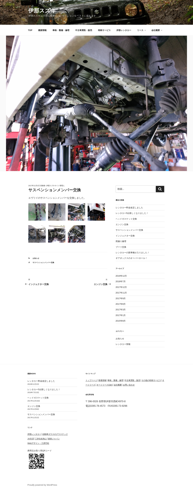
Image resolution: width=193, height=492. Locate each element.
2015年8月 (121, 321)
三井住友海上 (41, 439)
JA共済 (30, 439)
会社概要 (157, 30)
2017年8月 (121, 304)
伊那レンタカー (123, 30)
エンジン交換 (122, 224)
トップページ (91, 380)
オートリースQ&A (104, 385)
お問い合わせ (129, 385)
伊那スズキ (42, 11)
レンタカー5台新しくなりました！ (132, 213)
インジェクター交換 (125, 235)
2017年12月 (121, 287)
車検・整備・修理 (60, 30)
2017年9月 (121, 298)
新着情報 (102, 380)
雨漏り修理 (121, 241)
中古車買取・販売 (83, 30)
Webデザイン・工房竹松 (38, 443)
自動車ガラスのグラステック (55, 434)
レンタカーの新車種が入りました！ (132, 252)
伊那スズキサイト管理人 (55, 186)
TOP (30, 30)
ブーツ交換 (121, 247)
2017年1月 (121, 315)
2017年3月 (121, 309)
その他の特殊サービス (151, 380)
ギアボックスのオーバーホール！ (131, 258)
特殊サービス (104, 30)
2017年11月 (121, 292)
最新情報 (42, 30)
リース (141, 30)
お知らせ (36, 258)
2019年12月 (121, 276)
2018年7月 (121, 281)
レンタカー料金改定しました (129, 207)
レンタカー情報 (123, 344)
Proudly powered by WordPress (42, 485)
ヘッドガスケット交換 (126, 219)
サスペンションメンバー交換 (43, 262)
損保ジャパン (54, 439)
